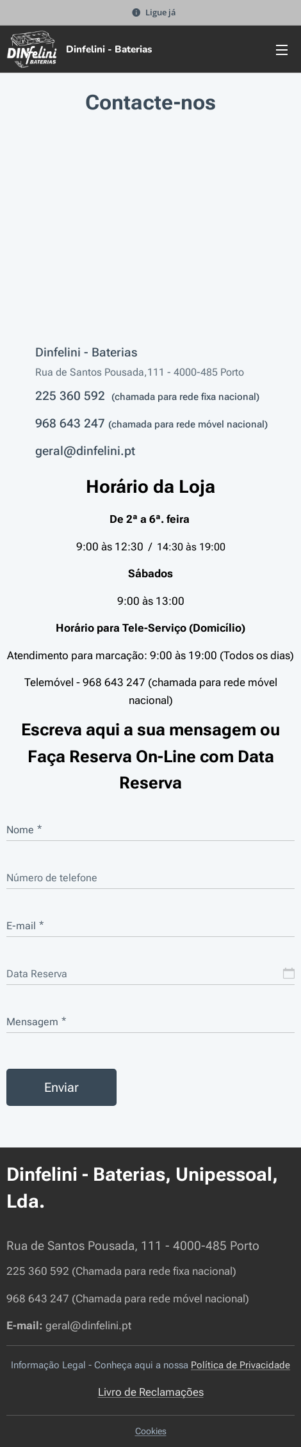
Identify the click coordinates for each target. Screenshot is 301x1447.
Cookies (151, 1431)
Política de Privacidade (240, 1365)
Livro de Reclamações (151, 1392)
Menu (282, 50)
